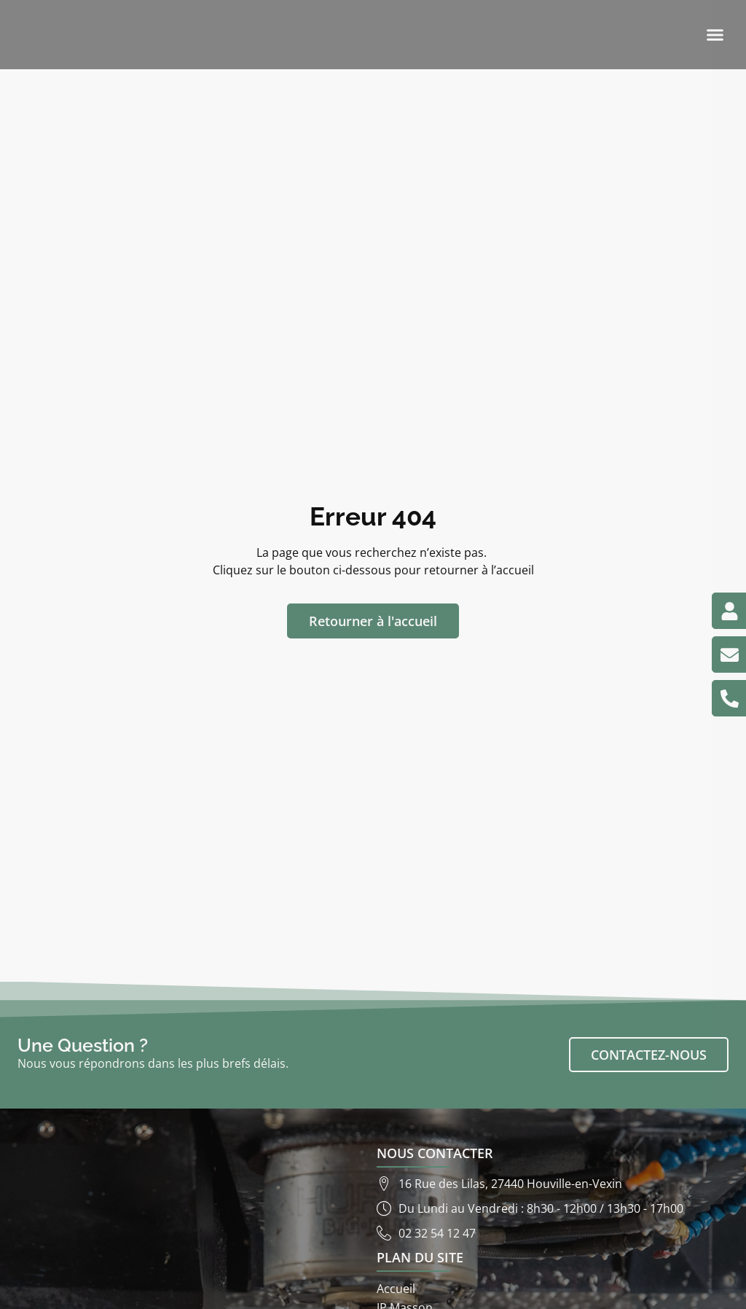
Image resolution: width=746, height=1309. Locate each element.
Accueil (396, 1289)
